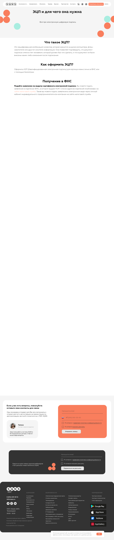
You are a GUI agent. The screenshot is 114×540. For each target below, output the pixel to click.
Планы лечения (72, 509)
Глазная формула (73, 512)
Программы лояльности (52, 518)
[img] (86, 4)
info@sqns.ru (11, 499)
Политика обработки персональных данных (19, 520)
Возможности (30, 500)
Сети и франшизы (97, 500)
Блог (27, 506)
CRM (69, 518)
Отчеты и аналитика (51, 498)
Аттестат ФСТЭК (11, 523)
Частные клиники (97, 496)
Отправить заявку (71, 431)
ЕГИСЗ (70, 516)
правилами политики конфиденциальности (87, 423)
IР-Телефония (50, 512)
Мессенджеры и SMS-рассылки (54, 516)
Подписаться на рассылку (72, 468)
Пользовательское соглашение (15, 525)
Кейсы (28, 508)
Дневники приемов (51, 509)
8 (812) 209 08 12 (12, 497)
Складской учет (50, 503)
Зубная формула (73, 505)
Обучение (29, 511)
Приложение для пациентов (76, 500)
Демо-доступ (72, 520)
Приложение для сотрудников (54, 514)
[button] (96, 4)
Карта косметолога (51, 523)
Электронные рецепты (74, 496)
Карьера (28, 498)
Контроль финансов (51, 505)
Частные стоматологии (98, 498)
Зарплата (48, 521)
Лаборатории (50, 507)
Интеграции (71, 514)
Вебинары (29, 513)
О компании (29, 496)
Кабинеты (71, 503)
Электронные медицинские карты (55, 496)
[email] (82, 411)
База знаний (30, 504)
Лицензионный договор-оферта (16, 518)
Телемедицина (50, 500)
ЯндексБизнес (72, 507)
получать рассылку (78, 427)
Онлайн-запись (72, 498)
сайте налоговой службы (25, 91)
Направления (30, 502)
